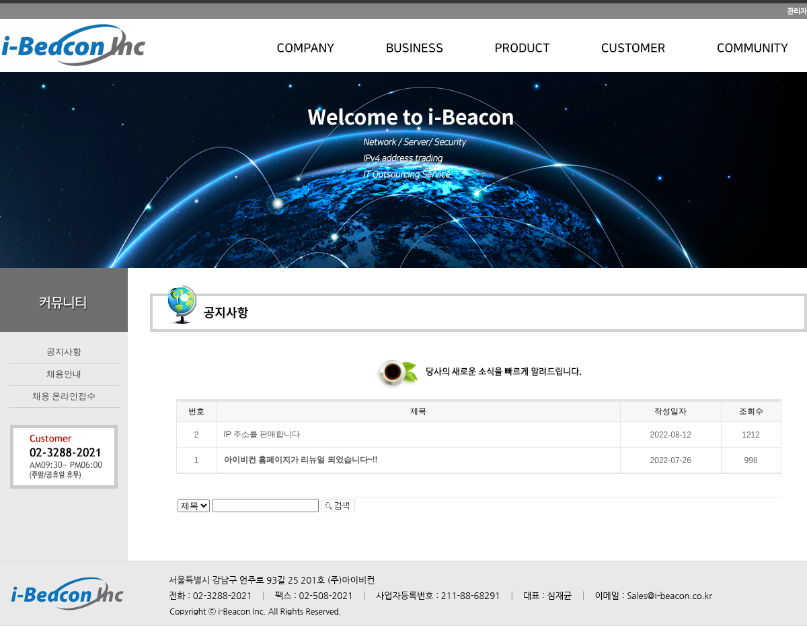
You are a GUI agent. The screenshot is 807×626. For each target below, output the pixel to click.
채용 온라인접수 (64, 396)
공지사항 (63, 352)
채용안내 (63, 374)
